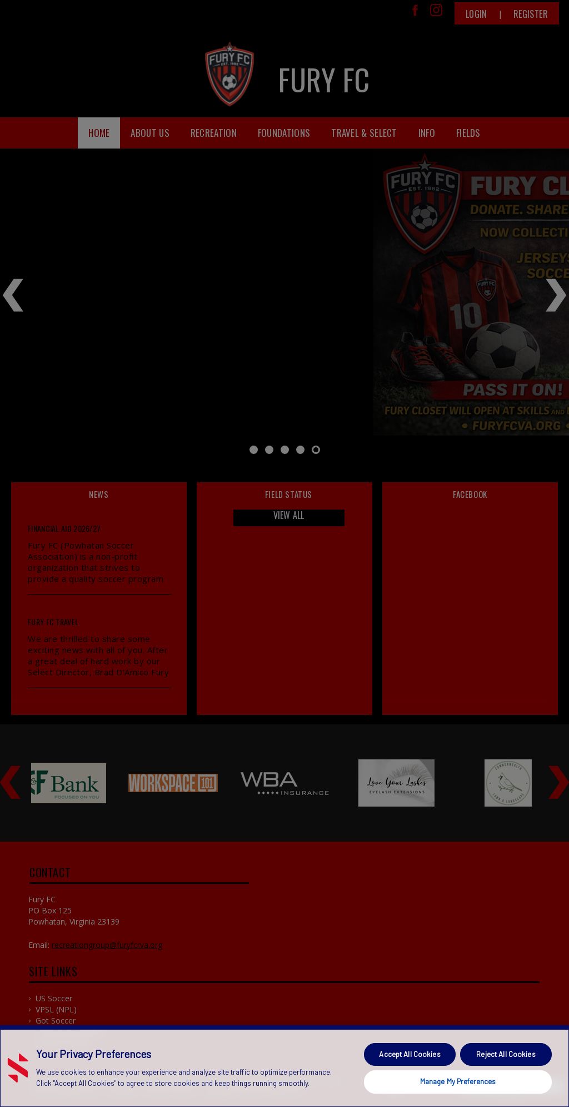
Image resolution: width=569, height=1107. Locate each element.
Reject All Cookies (505, 1054)
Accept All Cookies (409, 1054)
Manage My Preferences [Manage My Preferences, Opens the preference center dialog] (458, 1081)
